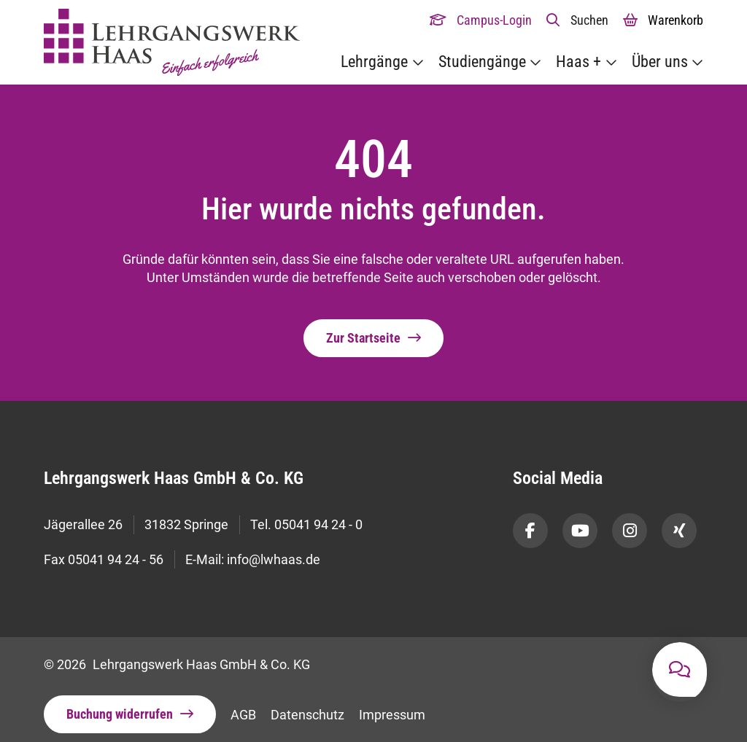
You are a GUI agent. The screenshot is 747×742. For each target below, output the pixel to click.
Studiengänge (482, 61)
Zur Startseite (363, 338)
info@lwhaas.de (273, 552)
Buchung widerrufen (119, 704)
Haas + (578, 61)
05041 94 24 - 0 (318, 523)
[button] (577, 20)
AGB (243, 704)
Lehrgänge (374, 61)
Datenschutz (307, 704)
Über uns (660, 61)
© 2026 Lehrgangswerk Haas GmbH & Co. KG (177, 654)
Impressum (392, 704)
